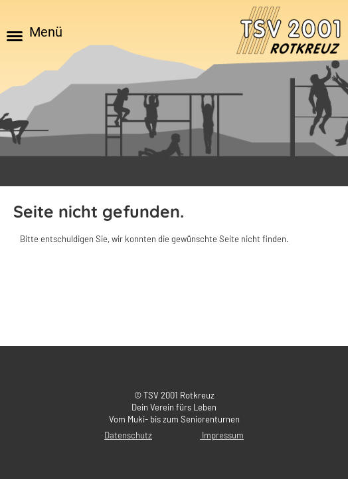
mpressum (224, 435)
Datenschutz (128, 435)
